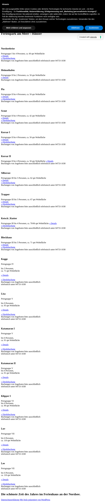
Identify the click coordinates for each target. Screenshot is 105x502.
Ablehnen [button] (75, 28)
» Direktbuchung (8, 58)
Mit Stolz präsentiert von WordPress (35, 500)
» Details (4, 56)
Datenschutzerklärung (10, 500)
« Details (4, 202)
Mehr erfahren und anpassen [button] (18, 28)
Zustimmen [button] (94, 28)
